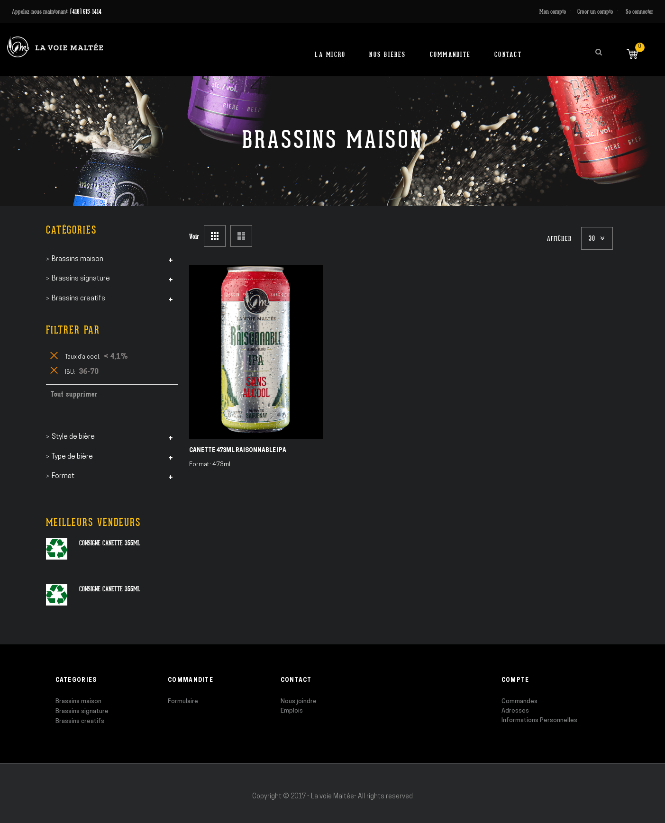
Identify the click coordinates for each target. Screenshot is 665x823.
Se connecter (639, 12)
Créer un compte (595, 12)
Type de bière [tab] (72, 457)
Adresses (515, 711)
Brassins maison (78, 701)
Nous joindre (299, 701)
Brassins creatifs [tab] (78, 298)
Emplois (292, 711)
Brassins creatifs (79, 721)
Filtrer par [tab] (73, 330)
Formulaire (183, 701)
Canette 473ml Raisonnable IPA (237, 450)
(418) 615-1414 (85, 12)
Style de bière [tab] (73, 437)
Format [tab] (63, 476)
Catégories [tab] (71, 230)
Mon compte (552, 12)
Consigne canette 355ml (109, 543)
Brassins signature (82, 711)
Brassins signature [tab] (81, 278)
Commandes (519, 701)
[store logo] (55, 46)
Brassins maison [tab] (77, 259)
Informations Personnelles (539, 720)
